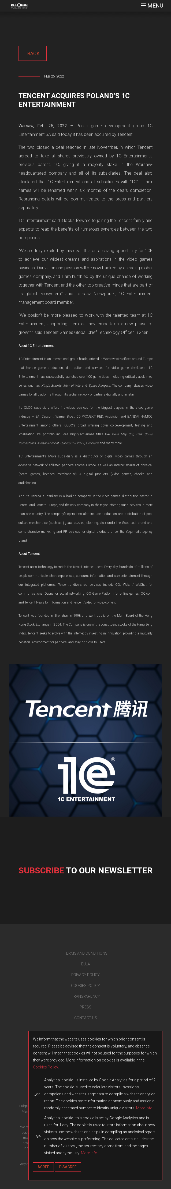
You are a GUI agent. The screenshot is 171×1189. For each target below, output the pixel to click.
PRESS (85, 1007)
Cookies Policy (45, 1067)
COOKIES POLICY (85, 985)
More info (144, 1108)
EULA (85, 964)
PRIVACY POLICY (85, 975)
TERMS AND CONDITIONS (85, 953)
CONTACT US (85, 1018)
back (33, 53)
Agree (43, 1167)
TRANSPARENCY (85, 996)
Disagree (68, 1167)
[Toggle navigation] (152, 6)
